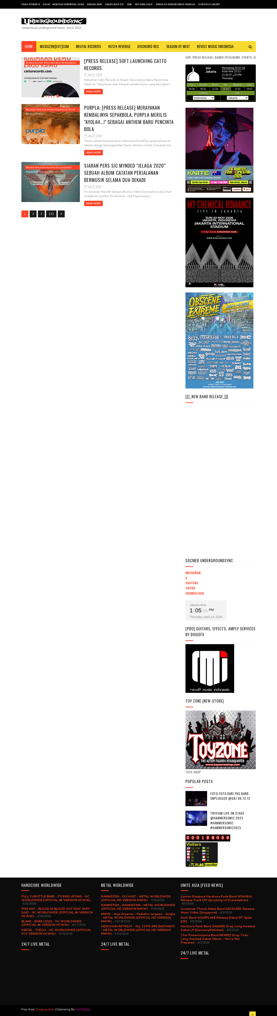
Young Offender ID (30, 4)
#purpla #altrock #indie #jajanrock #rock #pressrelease (50, 110)
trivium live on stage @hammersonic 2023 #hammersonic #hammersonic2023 (227, 820)
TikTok (190, 588)
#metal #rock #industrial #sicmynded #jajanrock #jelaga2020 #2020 (48, 168)
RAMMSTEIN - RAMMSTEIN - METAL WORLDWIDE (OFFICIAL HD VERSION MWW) (138, 907)
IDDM (129, 4)
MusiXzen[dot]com (54, 46)
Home (29, 46)
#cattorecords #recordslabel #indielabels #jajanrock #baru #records (51, 63)
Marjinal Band (94, 4)
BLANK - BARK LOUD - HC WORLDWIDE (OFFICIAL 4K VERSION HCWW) (51, 923)
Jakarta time (198, 605)
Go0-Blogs (83, 1009)
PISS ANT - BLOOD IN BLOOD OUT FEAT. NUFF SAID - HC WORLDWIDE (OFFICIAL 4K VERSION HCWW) (57, 912)
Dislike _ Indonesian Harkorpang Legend (63, 4)
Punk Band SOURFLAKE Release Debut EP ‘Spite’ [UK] (216, 919)
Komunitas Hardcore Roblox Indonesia (175, 4)
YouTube (191, 583)
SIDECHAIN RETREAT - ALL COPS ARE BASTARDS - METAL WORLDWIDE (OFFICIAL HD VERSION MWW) (138, 930)
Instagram (193, 572)
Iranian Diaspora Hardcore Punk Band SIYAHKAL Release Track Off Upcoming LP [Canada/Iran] (216, 898)
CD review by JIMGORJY (209, 4)
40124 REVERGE (119, 46)
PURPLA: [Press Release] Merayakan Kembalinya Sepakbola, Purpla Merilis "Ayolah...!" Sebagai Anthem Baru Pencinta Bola (129, 118)
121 (51, 214)
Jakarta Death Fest (114, 4)
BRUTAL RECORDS (88, 46)
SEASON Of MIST (178, 46)
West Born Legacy (144, 4)
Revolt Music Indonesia (215, 46)
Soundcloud (194, 593)
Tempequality (44, 1009)
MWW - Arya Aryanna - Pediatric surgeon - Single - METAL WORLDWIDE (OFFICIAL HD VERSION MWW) (138, 917)
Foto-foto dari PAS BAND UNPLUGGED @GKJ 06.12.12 (230, 796)
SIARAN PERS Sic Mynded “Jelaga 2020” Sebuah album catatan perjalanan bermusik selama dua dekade (125, 172)
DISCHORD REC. (148, 46)
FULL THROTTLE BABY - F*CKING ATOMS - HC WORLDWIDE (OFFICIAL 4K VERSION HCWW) (55, 898)
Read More (93, 91)
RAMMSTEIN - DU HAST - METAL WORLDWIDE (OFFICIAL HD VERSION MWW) (136, 898)
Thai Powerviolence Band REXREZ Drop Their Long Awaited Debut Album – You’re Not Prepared (214, 939)
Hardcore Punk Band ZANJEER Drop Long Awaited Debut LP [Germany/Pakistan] (218, 928)
